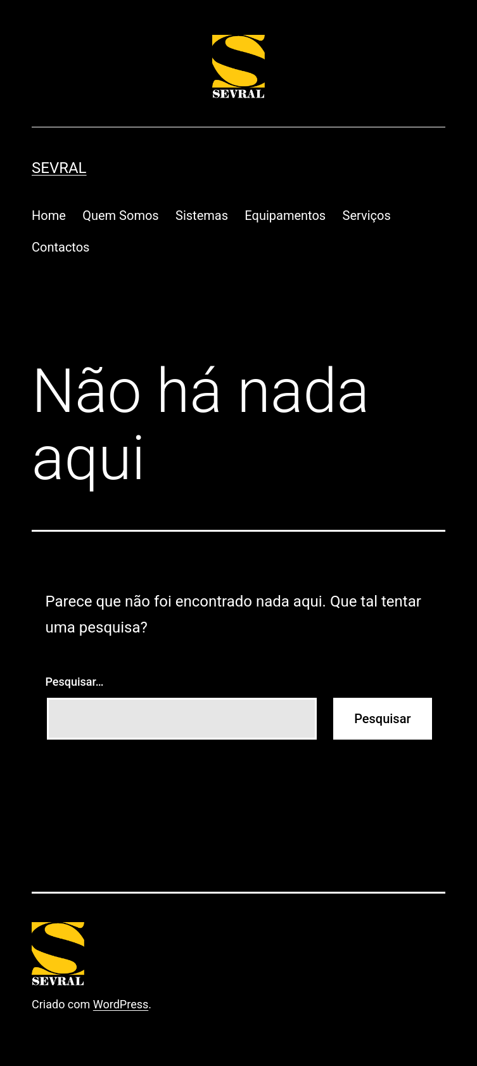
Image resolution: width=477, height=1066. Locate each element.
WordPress (120, 1004)
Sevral (59, 168)
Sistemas (201, 215)
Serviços (367, 215)
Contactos (60, 247)
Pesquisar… (75, 681)
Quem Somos (120, 215)
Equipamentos (285, 215)
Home (49, 215)
